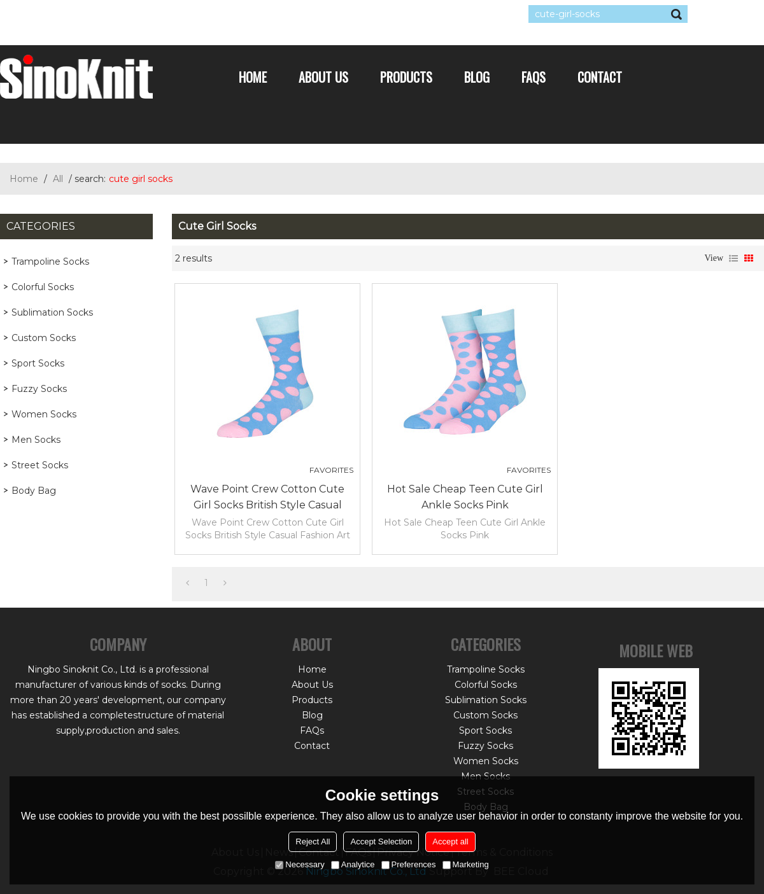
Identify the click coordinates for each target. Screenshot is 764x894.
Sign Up (117, 14)
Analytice (353, 864)
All (58, 179)
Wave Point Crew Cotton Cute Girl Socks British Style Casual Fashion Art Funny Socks (267, 498)
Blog (477, 77)
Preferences (408, 864)
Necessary (299, 864)
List (733, 258)
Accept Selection (381, 841)
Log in (78, 14)
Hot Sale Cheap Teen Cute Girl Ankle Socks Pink (465, 497)
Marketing (465, 864)
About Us (323, 77)
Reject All (312, 841)
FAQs (533, 77)
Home (253, 77)
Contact (599, 77)
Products (406, 77)
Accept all (450, 841)
